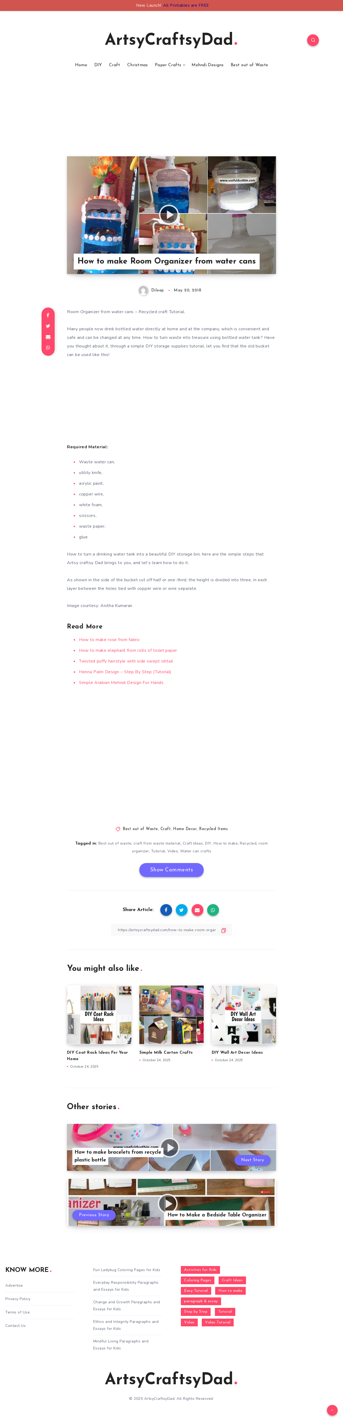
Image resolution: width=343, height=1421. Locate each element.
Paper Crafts (168, 65)
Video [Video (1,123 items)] (189, 1322)
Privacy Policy (17, 1298)
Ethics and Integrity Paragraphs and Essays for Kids (126, 1325)
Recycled (248, 843)
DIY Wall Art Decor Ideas (237, 1053)
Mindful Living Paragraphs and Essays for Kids (121, 1344)
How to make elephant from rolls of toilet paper (128, 650)
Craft (114, 65)
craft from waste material (157, 843)
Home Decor (185, 829)
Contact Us (15, 1325)
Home (81, 65)
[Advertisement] (171, 118)
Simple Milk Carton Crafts (166, 1053)
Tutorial (158, 851)
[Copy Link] (171, 930)
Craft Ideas (193, 843)
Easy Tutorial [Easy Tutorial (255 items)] (196, 1291)
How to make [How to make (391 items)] (230, 1291)
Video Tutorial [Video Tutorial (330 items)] (217, 1322)
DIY (98, 65)
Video (172, 851)
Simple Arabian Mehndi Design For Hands (121, 683)
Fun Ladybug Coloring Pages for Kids (127, 1269)
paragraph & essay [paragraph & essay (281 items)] (201, 1301)
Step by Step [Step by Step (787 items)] (195, 1312)
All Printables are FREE (186, 5)
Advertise (14, 1285)
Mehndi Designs (207, 65)
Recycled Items (213, 829)
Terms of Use (17, 1312)
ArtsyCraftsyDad (171, 41)
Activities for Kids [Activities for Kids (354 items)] (200, 1270)
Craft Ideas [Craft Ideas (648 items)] (232, 1280)
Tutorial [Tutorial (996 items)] (225, 1312)
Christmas (137, 65)
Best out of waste (115, 843)
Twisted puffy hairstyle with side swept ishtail (126, 661)
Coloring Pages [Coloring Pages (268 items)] (197, 1280)
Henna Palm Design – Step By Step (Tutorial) (125, 672)
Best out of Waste (249, 65)
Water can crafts (195, 851)
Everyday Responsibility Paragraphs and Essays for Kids (126, 1286)
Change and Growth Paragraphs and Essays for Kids (126, 1305)
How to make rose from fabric (109, 640)
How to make (226, 843)
